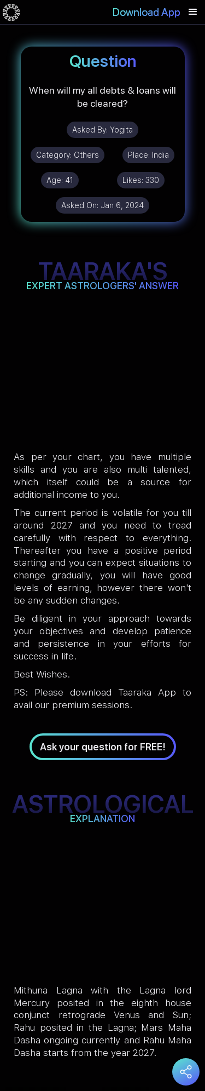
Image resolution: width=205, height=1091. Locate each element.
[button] (193, 12)
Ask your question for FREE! (103, 747)
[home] (11, 12)
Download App (146, 12)
